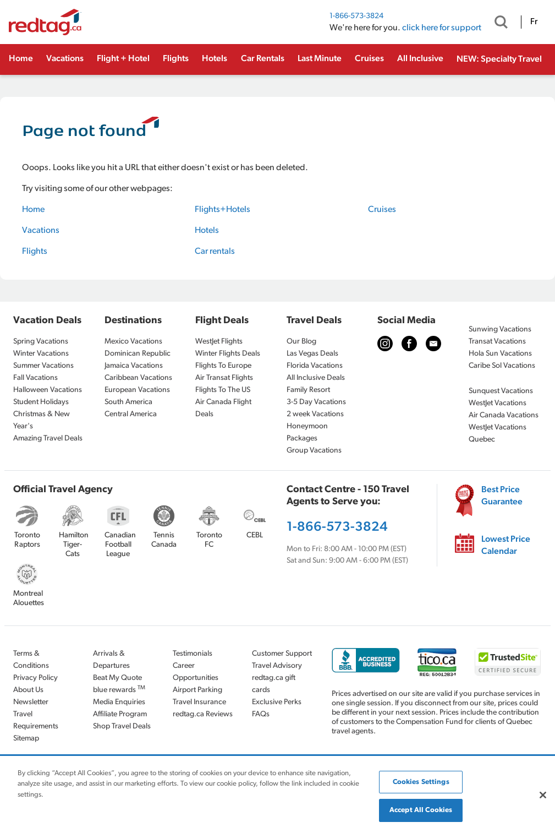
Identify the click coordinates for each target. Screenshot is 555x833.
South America (128, 402)
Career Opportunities (195, 672)
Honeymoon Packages (307, 432)
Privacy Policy (35, 678)
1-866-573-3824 (356, 16)
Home (21, 59)
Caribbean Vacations (138, 378)
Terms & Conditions (31, 660)
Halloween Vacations (47, 390)
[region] (277, 795)
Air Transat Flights (224, 378)
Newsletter (30, 702)
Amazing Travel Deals (48, 438)
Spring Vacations (40, 341)
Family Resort (308, 390)
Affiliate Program (120, 714)
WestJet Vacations (497, 403)
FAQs (261, 714)
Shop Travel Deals (122, 726)
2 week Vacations (315, 414)
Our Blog (301, 341)
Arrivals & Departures (111, 660)
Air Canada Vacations (503, 415)
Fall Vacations (35, 378)
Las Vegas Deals (312, 354)
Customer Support (282, 654)
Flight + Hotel (123, 59)
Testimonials (192, 654)
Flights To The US (222, 390)
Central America (131, 414)
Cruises (369, 59)
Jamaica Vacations (134, 366)
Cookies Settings (421, 782)
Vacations (65, 59)
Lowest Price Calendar (505, 545)
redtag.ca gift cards (273, 684)
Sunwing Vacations (500, 329)
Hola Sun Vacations (500, 354)
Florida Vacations (315, 366)
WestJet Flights (219, 341)
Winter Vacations (41, 354)
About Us (28, 690)
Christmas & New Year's (41, 420)
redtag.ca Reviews (203, 714)
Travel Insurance (199, 702)
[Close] (543, 795)
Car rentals (215, 251)
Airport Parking (197, 690)
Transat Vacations (497, 341)
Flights (176, 59)
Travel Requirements (35, 720)
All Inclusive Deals (316, 378)
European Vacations (137, 390)
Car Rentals (262, 59)
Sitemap (26, 738)
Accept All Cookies (420, 810)
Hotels (214, 59)
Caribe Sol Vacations (502, 366)
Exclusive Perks (276, 702)
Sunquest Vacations (501, 391)
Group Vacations (314, 451)
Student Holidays (41, 402)
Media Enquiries (119, 702)
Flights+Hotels (222, 209)
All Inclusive (420, 59)
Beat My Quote (117, 678)
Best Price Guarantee (502, 496)
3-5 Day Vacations (316, 402)
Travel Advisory (277, 666)
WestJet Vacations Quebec (497, 433)
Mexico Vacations (133, 341)
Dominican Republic (138, 354)
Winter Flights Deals (227, 354)
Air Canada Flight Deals (223, 408)
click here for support (441, 28)
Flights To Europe (223, 366)
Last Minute (320, 59)
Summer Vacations (43, 366)
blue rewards (119, 689)
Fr (533, 22)
